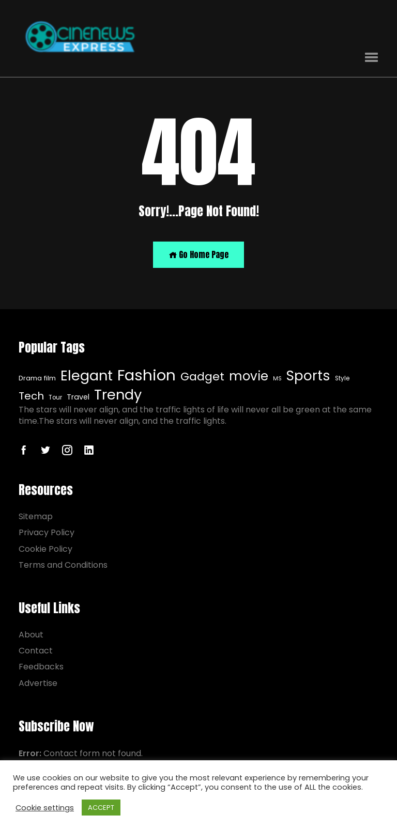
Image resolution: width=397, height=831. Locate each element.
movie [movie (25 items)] (248, 376)
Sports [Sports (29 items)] (308, 376)
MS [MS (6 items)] (277, 378)
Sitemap (36, 516)
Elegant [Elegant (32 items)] (86, 375)
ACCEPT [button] (101, 807)
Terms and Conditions (63, 565)
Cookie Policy (45, 549)
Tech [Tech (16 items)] (31, 396)
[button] (371, 57)
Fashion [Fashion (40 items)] (146, 375)
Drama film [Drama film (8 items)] (37, 378)
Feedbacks (41, 667)
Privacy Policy (46, 532)
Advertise (38, 683)
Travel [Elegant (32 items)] (78, 397)
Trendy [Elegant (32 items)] (118, 395)
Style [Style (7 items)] (342, 378)
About (31, 635)
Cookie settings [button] (45, 807)
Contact (36, 651)
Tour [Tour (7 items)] (55, 397)
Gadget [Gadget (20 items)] (202, 377)
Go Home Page (198, 254)
